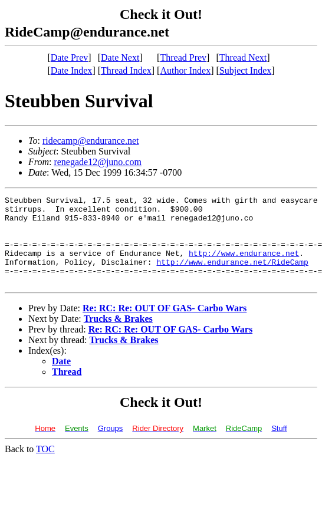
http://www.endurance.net (244, 265)
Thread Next (243, 57)
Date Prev (69, 57)
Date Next (120, 57)
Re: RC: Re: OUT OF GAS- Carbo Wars (165, 326)
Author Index (185, 70)
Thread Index (126, 70)
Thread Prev (183, 57)
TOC (45, 467)
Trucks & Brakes (118, 336)
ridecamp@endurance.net (90, 141)
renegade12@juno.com (97, 162)
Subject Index (245, 70)
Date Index (72, 70)
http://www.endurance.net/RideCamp (232, 276)
